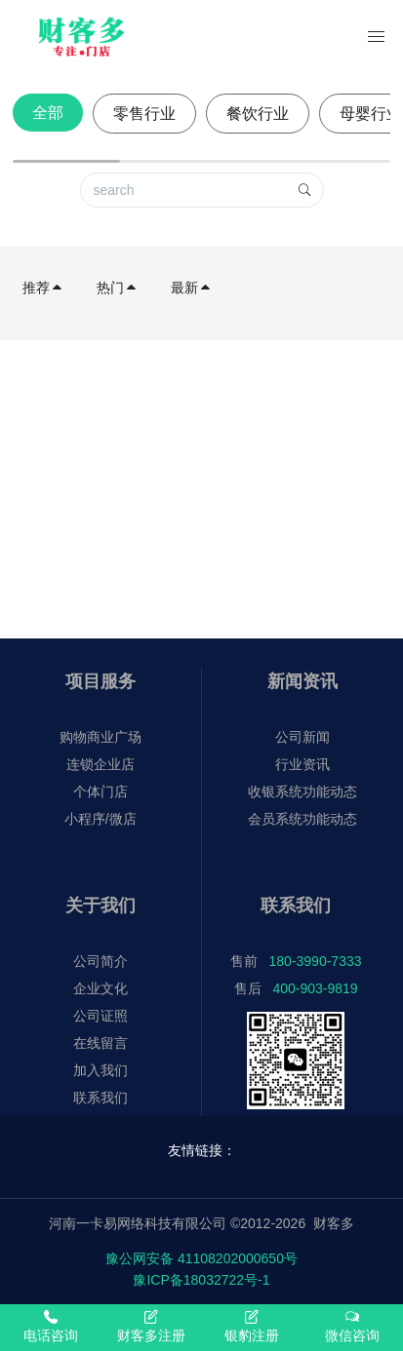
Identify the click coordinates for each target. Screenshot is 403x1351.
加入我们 (100, 1070)
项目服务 (100, 681)
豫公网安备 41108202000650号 (201, 1258)
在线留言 (100, 1043)
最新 (191, 287)
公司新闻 (302, 737)
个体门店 (100, 791)
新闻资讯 (302, 681)
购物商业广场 (100, 737)
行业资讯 (302, 764)
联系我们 (100, 1097)
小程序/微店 (100, 819)
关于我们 (100, 905)
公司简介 (100, 961)
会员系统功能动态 (302, 819)
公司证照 (100, 1015)
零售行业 (144, 113)
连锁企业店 (100, 764)
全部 (47, 112)
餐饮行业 (257, 113)
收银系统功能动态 (302, 791)
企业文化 (100, 988)
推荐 (42, 287)
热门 (117, 287)
